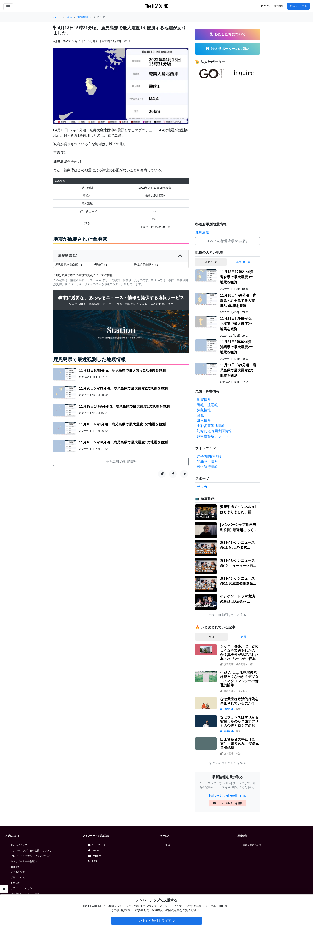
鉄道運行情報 (207, 467)
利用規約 (15, 883)
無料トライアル (298, 6)
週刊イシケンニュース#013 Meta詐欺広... (237, 545)
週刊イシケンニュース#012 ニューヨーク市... (238, 563)
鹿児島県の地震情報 (121, 461)
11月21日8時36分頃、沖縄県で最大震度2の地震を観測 (237, 347)
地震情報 (204, 400)
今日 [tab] (211, 636)
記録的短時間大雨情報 (214, 431)
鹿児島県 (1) (121, 256)
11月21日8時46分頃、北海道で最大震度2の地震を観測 (237, 324)
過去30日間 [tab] (243, 262)
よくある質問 (18, 872)
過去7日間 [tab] (211, 262)
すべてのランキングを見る (227, 763)
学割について (18, 877)
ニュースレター (98, 845)
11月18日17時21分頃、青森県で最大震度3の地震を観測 (238, 277)
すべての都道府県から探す (227, 241)
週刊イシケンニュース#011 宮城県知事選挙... (238, 581)
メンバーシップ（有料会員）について (31, 850)
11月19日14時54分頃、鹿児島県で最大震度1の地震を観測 (124, 406)
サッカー (204, 487)
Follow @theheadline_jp (227, 795)
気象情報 (204, 410)
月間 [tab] (243, 636)
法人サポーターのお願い (24, 861)
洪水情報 (204, 420)
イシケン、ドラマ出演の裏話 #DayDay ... (237, 598)
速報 (167, 845)
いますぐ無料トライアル (157, 920)
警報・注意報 (207, 405)
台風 (200, 415)
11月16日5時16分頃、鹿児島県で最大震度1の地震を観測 (123, 442)
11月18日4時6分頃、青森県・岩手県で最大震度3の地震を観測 (238, 300)
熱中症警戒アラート (212, 436)
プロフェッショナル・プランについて (31, 856)
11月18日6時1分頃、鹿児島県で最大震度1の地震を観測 (122, 424)
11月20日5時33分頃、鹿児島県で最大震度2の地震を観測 (123, 388)
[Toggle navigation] (8, 6)
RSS (92, 861)
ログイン (266, 6)
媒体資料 (15, 866)
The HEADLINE (156, 5)
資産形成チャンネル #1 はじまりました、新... (238, 509)
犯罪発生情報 (207, 461)
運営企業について (252, 845)
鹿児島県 (202, 232)
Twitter (93, 850)
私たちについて (19, 845)
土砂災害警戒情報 (211, 426)
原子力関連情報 (209, 456)
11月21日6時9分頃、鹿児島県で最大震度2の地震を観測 (122, 370)
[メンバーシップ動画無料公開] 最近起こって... (238, 527)
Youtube (95, 856)
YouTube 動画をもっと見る (227, 615)
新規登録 (279, 6)
